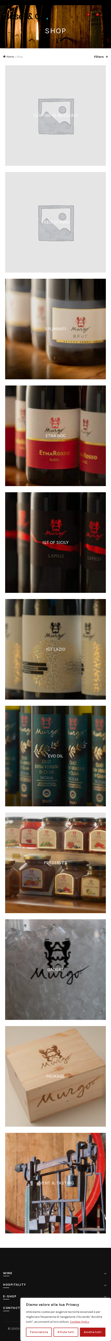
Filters (99, 57)
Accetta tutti (93, 1332)
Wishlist (88, 14)
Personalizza (39, 1332)
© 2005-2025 (18, 1328)
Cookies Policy (79, 1322)
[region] (65, 1319)
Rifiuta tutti (65, 1332)
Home (10, 56)
